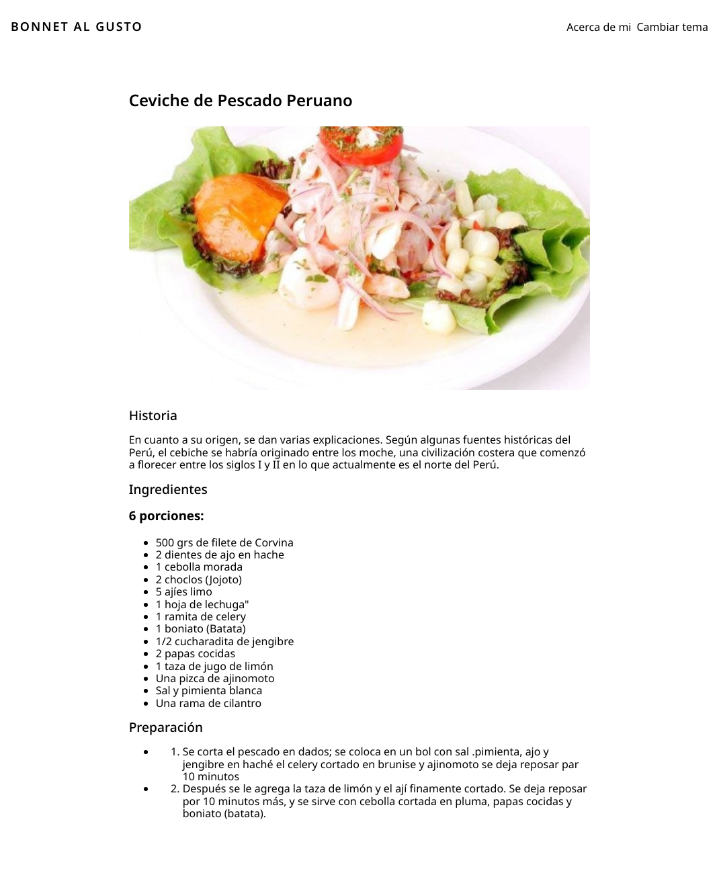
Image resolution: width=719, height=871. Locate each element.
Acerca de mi (598, 27)
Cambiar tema (673, 27)
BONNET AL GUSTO (77, 27)
